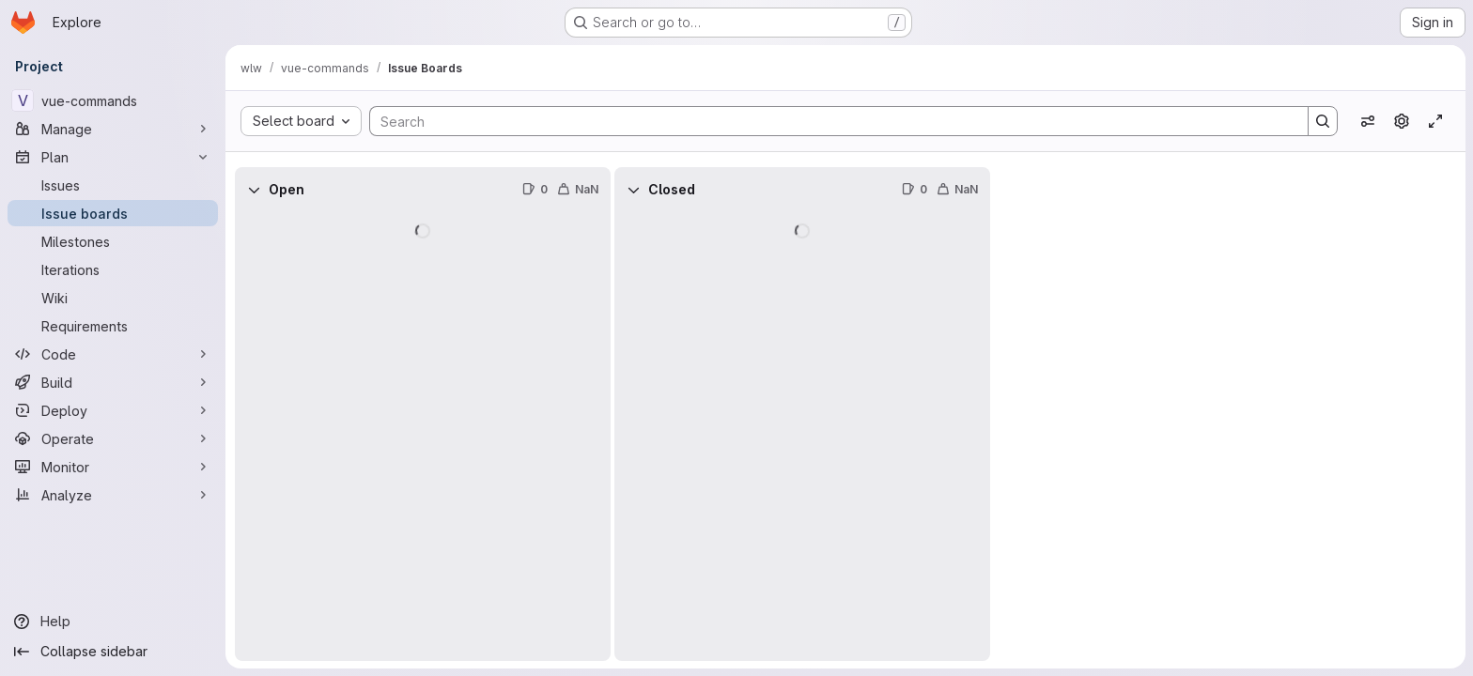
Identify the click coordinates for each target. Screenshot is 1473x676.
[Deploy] (113, 410)
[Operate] (113, 438)
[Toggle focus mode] (1435, 121)
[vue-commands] (113, 100)
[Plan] (113, 157)
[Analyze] (113, 495)
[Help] (113, 621)
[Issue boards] (113, 213)
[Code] (113, 354)
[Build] (113, 382)
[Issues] (113, 185)
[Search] (829, 121)
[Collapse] (253, 189)
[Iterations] (113, 269)
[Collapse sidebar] (113, 651)
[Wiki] (113, 297)
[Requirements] (113, 326)
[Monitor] (113, 466)
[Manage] (113, 128)
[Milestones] (113, 241)
